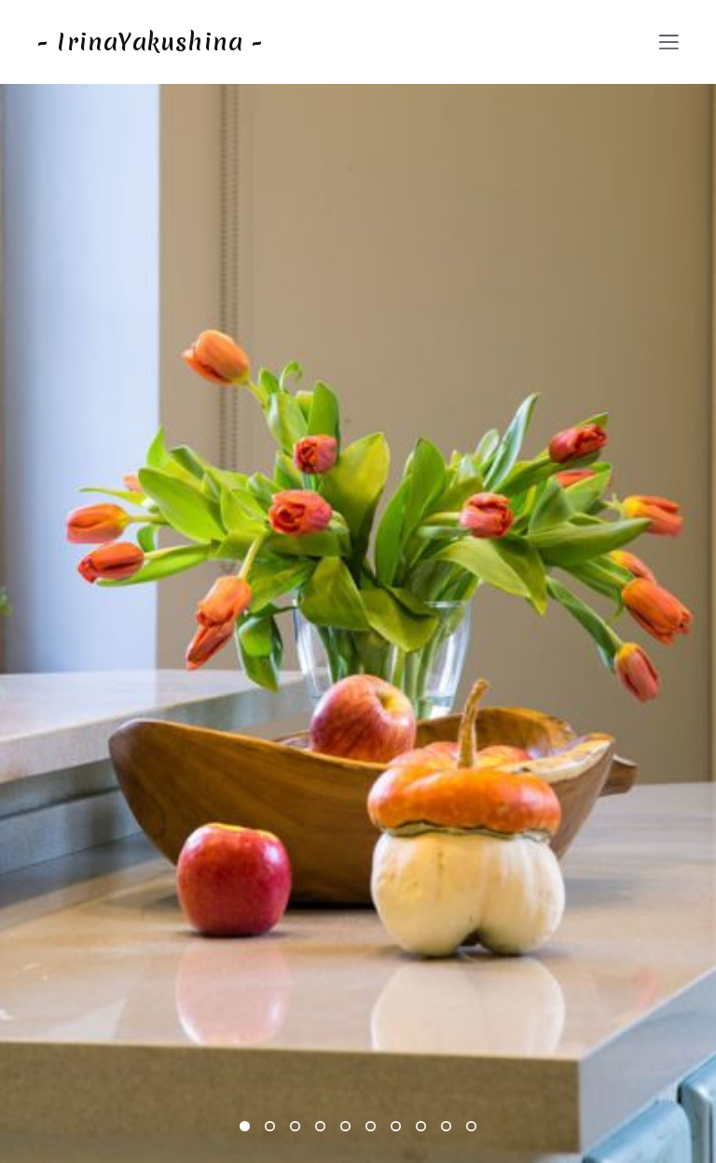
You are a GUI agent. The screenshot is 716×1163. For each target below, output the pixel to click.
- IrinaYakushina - (150, 42)
